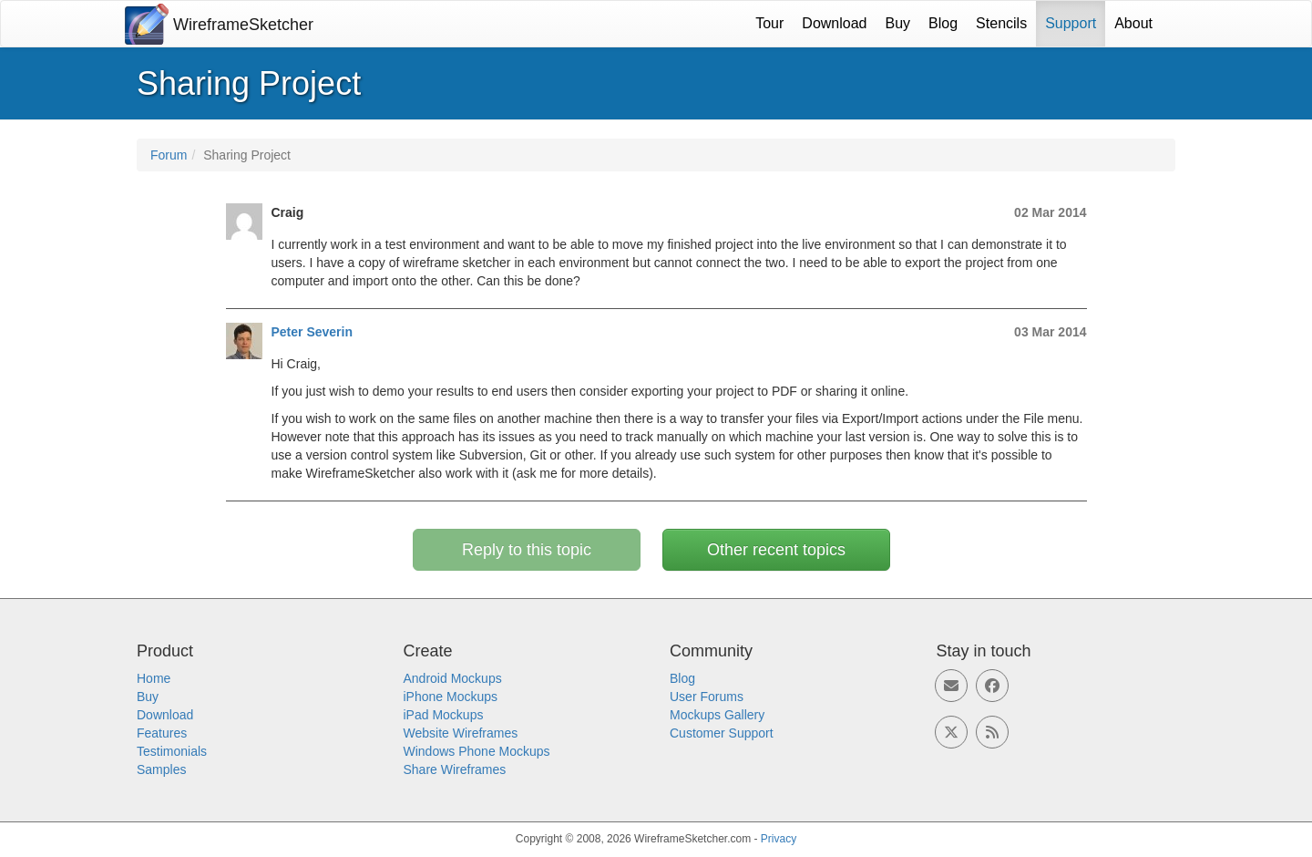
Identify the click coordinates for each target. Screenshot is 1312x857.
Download (834, 23)
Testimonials (172, 751)
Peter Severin (313, 332)
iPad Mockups (444, 714)
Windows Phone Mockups (477, 751)
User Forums (706, 696)
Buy (898, 23)
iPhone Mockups (451, 696)
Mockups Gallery (717, 714)
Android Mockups (453, 678)
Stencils (1001, 23)
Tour (769, 23)
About (1133, 23)
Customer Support (722, 733)
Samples (161, 769)
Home (153, 678)
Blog (943, 23)
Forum (168, 155)
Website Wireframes (461, 733)
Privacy (778, 838)
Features (162, 733)
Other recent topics (776, 550)
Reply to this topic (526, 550)
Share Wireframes (455, 769)
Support (1070, 23)
